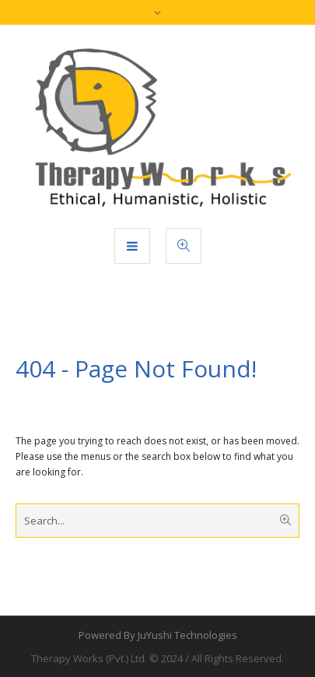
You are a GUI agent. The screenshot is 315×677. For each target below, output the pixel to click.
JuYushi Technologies (187, 635)
